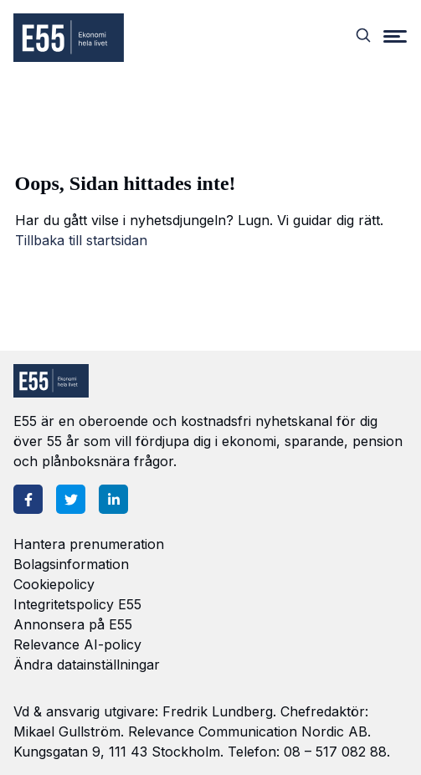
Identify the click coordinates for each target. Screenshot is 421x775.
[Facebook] (28, 499)
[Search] (363, 35)
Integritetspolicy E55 (77, 604)
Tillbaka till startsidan (81, 240)
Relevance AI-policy (77, 644)
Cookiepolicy (54, 584)
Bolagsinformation (71, 564)
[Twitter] (70, 499)
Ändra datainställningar (86, 664)
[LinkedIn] (113, 499)
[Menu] (395, 35)
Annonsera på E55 (72, 624)
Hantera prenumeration (88, 544)
